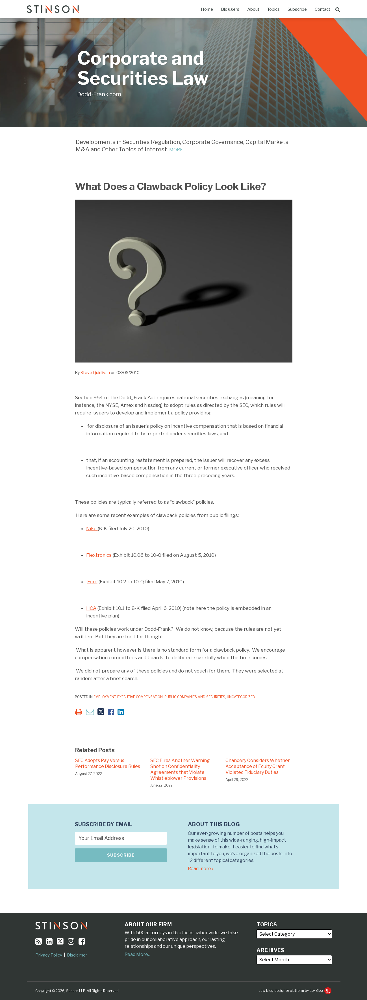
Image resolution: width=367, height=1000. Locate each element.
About (253, 9)
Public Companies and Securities (194, 697)
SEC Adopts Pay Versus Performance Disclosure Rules (107, 763)
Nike (92, 528)
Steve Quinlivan (95, 372)
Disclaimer (77, 955)
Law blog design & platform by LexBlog (295, 990)
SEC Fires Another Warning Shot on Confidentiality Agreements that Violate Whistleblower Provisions (180, 769)
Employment (105, 697)
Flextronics (99, 555)
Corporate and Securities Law (143, 68)
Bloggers (230, 9)
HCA (91, 608)
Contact (322, 9)
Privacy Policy (48, 955)
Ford (92, 581)
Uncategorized (241, 697)
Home (207, 9)
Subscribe (297, 9)
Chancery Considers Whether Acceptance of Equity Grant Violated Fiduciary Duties (257, 766)
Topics (273, 9)
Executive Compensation (140, 697)
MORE (176, 149)
